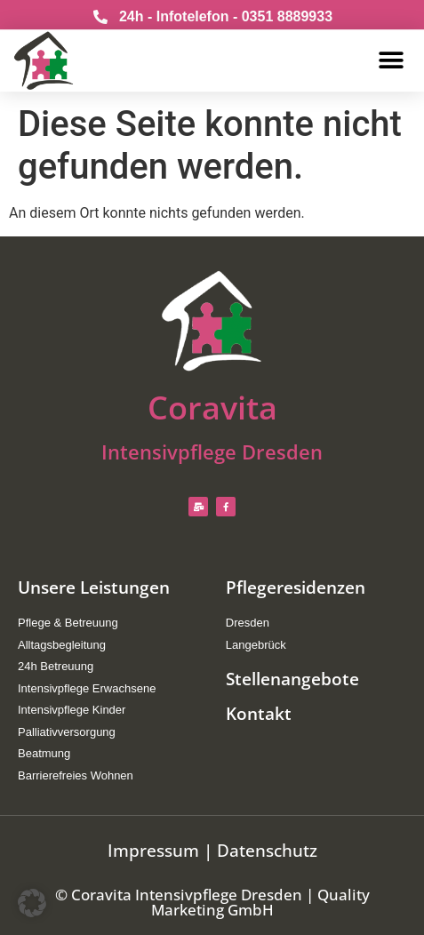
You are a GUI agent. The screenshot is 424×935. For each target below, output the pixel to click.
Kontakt (259, 713)
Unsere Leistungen (94, 587)
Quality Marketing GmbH (260, 902)
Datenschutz (267, 850)
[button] (392, 57)
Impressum (153, 850)
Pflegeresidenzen (295, 587)
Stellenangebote (292, 679)
